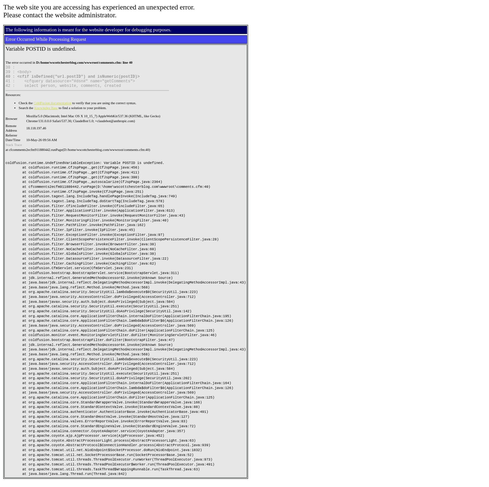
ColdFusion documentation (53, 108)
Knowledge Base (46, 113)
